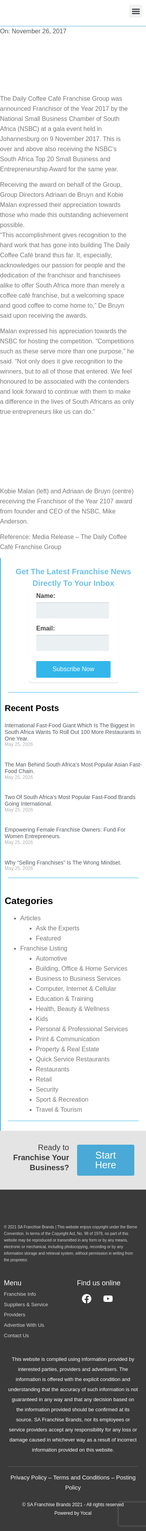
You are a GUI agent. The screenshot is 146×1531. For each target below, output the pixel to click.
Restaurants (52, 1069)
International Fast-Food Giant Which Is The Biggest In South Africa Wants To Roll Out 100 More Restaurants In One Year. (73, 732)
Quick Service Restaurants (72, 1059)
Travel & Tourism (59, 1109)
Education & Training (64, 998)
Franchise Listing (43, 948)
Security (47, 1089)
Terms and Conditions (81, 1477)
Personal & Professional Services (82, 1029)
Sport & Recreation (62, 1099)
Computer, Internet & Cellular (76, 988)
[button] (135, 11)
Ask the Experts (57, 928)
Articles (30, 918)
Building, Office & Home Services (81, 968)
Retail (44, 1079)
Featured (48, 938)
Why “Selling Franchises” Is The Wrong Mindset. (63, 862)
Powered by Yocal (73, 1513)
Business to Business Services (78, 978)
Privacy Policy (29, 1477)
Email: (45, 628)
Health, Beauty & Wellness (72, 1009)
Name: (45, 596)
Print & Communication (68, 1039)
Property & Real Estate (67, 1049)
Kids (42, 1019)
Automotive (51, 958)
